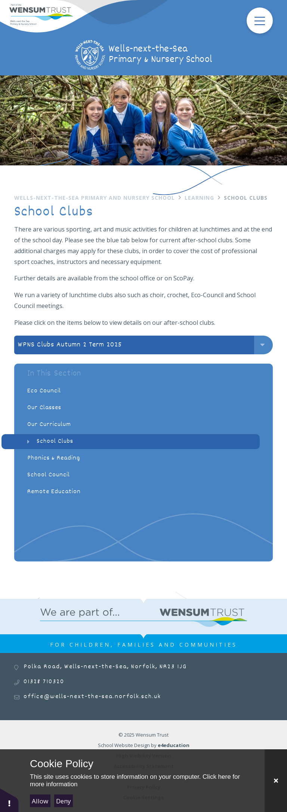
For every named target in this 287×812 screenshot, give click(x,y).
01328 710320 (44, 682)
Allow (40, 801)
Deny (63, 801)
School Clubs (246, 197)
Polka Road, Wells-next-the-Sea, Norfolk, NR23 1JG (105, 667)
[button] (9, 800)
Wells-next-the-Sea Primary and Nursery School (94, 197)
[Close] (276, 780)
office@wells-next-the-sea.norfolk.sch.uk (92, 696)
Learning (199, 197)
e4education (173, 745)
